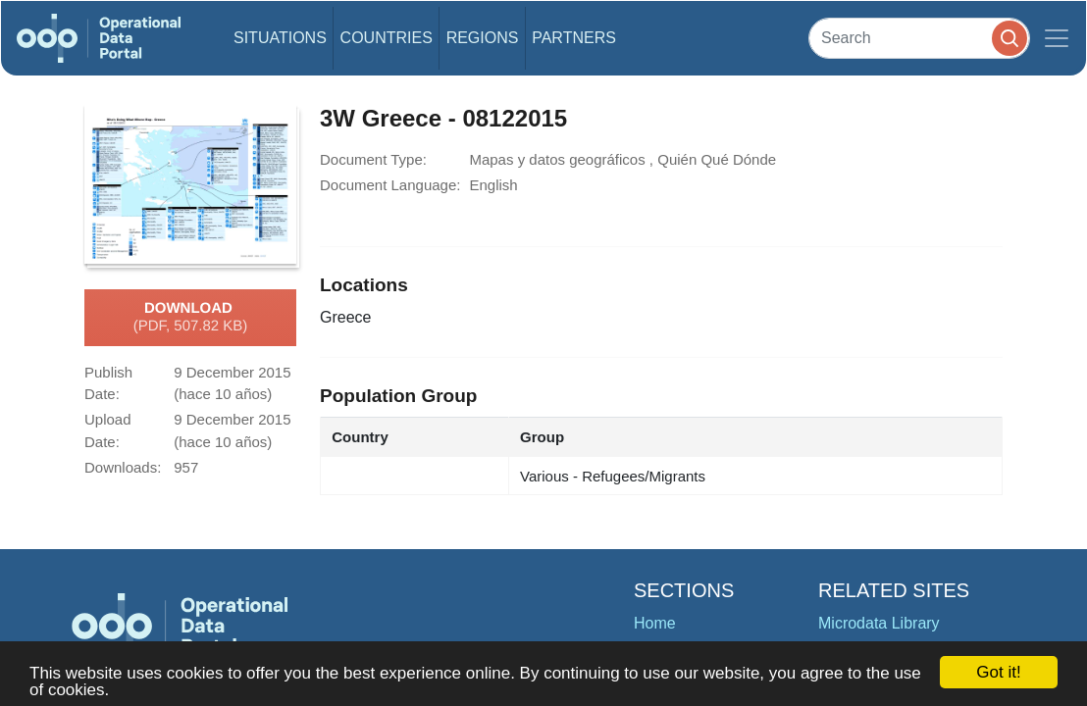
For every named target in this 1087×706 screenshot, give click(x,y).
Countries (386, 37)
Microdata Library (879, 623)
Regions (482, 37)
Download (190, 317)
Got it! (998, 672)
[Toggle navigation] (1056, 38)
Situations (280, 37)
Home (655, 623)
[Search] (919, 38)
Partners (574, 37)
